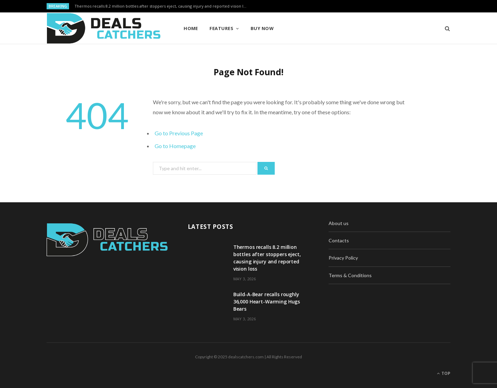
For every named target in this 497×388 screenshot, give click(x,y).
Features (221, 28)
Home (191, 28)
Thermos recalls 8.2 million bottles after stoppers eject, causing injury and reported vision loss (162, 6)
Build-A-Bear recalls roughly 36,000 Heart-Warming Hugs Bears (266, 301)
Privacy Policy (343, 258)
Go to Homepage (175, 146)
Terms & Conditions (350, 275)
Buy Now (262, 28)
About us (339, 223)
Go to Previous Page (179, 133)
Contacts (339, 240)
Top (443, 373)
